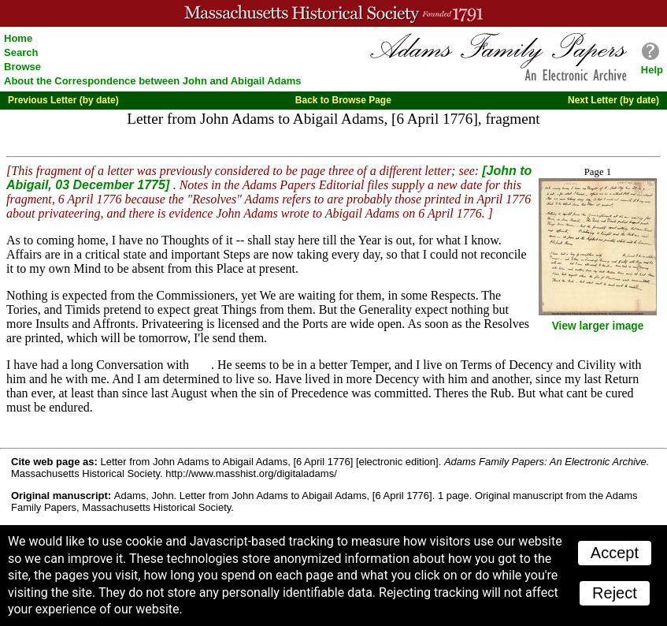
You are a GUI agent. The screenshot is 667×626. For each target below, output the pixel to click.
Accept (615, 552)
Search (21, 52)
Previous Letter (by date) (63, 100)
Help (652, 70)
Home (18, 38)
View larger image (598, 326)
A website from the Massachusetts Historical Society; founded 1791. (333, 13)
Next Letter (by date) (613, 100)
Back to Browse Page (343, 100)
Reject (614, 593)
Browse (22, 67)
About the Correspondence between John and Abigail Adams (153, 81)
